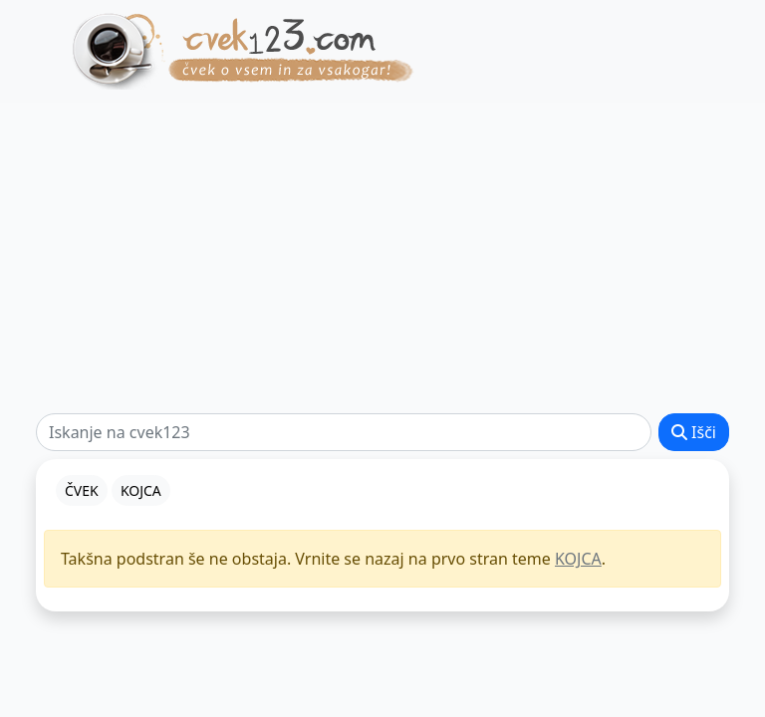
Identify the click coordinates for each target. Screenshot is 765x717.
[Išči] (343, 432)
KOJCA (578, 559)
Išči (693, 432)
